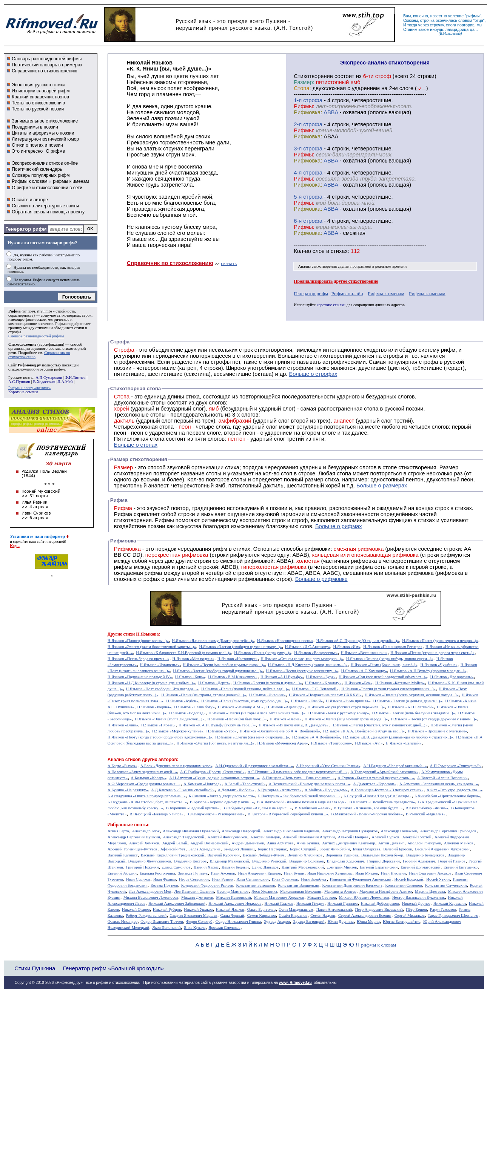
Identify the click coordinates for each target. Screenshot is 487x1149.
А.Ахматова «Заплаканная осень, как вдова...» (438, 784)
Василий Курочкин (223, 855)
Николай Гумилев (342, 903)
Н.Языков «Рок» (358, 683)
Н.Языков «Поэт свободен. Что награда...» (162, 689)
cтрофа (312, 100)
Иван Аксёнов (223, 873)
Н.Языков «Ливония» (267, 695)
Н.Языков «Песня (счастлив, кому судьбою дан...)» (244, 701)
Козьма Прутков (164, 885)
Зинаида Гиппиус (193, 873)
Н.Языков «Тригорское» (331, 743)
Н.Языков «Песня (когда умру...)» (262, 653)
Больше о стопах (135, 445)
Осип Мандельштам (296, 909)
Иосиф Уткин (438, 879)
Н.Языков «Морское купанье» (177, 731)
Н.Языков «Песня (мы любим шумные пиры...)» (224, 665)
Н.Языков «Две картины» (452, 677)
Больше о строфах (313, 374)
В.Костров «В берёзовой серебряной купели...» (288, 814)
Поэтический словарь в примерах (47, 64)
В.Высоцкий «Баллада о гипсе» (156, 814)
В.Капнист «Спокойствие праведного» (382, 802)
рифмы (473, 16)
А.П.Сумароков (48, 377)
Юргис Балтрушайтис (401, 921)
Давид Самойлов (176, 867)
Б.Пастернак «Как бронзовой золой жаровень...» (299, 796)
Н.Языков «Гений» (306, 701)
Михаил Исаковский (233, 897)
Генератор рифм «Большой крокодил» (113, 968)
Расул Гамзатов (443, 909)
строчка (427, 20)
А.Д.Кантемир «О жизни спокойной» (182, 790)
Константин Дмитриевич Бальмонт (352, 885)
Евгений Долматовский (420, 867)
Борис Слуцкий (303, 849)
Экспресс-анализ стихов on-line (45, 163)
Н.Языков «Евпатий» (404, 743)
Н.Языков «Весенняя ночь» (364, 653)
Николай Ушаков (198, 909)
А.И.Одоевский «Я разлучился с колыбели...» (254, 766)
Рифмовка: (308, 112)
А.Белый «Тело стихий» (245, 784)
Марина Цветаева (430, 891)
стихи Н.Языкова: (141, 634)
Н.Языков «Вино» (123, 725)
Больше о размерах (381, 486)
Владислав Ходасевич (345, 861)
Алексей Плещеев (353, 837)
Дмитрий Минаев (342, 867)
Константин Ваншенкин (298, 885)
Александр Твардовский (183, 837)
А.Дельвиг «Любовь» (235, 790)
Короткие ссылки (23, 392)
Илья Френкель (285, 879)
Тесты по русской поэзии (38, 109)
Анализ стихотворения (317, 266)
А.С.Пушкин (19, 382)
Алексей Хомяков (144, 843)
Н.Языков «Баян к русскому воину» (338, 713)
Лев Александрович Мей (150, 891)
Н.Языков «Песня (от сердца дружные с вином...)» (434, 719)
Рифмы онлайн (347, 293)
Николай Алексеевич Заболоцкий (176, 903)
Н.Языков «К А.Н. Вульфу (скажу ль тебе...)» (217, 725)
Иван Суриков (138, 879)
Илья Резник (222, 879)
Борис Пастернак (272, 849)
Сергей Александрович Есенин (364, 915)
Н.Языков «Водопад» (187, 713)
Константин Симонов (403, 885)
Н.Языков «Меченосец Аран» (282, 743)
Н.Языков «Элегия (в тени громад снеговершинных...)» (388, 689)
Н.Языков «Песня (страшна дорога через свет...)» (432, 653)
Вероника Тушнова (341, 855)
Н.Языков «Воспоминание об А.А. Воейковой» (280, 731)
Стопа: (302, 88)
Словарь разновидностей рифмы (47, 58)
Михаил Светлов (321, 897)
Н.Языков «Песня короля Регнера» (392, 647)
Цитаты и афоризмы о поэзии (43, 133)
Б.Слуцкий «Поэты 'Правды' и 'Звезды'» (377, 796)
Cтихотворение (313, 76)
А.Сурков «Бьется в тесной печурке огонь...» (376, 778)
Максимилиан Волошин (300, 891)
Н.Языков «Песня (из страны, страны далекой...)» (203, 695)
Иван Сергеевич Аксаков (430, 873)
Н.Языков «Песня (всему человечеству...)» (302, 671)
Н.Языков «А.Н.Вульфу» (281, 677)
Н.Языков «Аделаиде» (286, 707)
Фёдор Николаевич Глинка (238, 921)
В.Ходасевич (44, 382)
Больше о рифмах (338, 526)
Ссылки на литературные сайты (45, 205)
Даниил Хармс (206, 867)
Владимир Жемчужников (149, 861)
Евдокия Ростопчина (157, 873)
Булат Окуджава (366, 849)
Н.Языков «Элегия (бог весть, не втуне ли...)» (215, 743)
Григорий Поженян (142, 867)
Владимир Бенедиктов (425, 855)
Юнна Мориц (368, 921)
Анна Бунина (307, 843)
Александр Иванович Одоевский (191, 831)
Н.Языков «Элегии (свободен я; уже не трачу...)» (240, 647)
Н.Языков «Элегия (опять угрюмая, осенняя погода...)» (412, 695)
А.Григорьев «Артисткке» (279, 790)
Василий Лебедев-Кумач (263, 855)
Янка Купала (194, 927)
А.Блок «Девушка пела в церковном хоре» (176, 766)
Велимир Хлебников (304, 855)
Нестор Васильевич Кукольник (418, 897)
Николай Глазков (279, 903)
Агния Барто (118, 831)
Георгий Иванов (451, 861)
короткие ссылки (331, 305)
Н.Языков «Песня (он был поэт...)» (237, 719)
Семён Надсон (322, 915)
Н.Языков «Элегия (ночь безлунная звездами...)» (413, 713)
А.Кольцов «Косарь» (148, 778)
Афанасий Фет (172, 849)
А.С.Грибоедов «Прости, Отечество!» (212, 772)
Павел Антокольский (334, 909)
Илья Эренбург (314, 879)
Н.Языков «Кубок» (182, 701)
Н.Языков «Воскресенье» (316, 653)
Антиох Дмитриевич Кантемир (348, 843)
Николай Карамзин (449, 903)
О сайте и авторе (30, 199)
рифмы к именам (71, 181)
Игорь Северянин (194, 879)
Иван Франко (164, 879)
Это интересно (27, 151)
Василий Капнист (123, 855)
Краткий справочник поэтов (40, 97)
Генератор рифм (25, 229)
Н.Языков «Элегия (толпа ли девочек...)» (169, 719)
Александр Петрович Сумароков (350, 831)
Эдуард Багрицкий (309, 921)
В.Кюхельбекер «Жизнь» (426, 808)
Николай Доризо (416, 903)
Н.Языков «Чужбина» (439, 665)
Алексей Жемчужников (227, 837)
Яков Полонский (166, 927)
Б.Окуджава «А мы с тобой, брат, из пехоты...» (147, 802)
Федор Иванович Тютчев (161, 921)
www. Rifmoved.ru (295, 982)
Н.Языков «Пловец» (158, 725)
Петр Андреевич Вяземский (379, 909)
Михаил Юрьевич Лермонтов (364, 897)
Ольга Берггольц (261, 909)
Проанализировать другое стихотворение (336, 281)
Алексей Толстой (416, 837)
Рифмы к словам (29, 181)
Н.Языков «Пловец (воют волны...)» (138, 641)
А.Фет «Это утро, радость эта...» (454, 790)
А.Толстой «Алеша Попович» (442, 778)
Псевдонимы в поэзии (35, 127)
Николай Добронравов (380, 903)
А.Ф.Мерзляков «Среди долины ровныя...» (144, 784)
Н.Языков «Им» (347, 647)
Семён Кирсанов (293, 915)
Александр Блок (146, 831)
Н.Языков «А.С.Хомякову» (364, 671)
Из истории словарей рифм (40, 90)
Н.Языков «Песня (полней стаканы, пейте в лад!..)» (245, 689)
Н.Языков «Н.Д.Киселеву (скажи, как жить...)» (308, 665)
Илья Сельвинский (252, 879)
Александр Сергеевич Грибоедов (448, 831)
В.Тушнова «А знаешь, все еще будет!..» (368, 808)
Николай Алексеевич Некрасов (234, 903)
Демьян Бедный (235, 867)
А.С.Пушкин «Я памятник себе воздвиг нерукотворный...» (297, 772)
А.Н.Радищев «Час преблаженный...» (395, 766)
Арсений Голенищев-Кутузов (132, 849)
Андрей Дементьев (247, 843)
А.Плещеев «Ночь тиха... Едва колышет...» (298, 778)
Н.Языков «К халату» (323, 683)
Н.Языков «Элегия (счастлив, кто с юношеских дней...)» (379, 725)
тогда (412, 25)
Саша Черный (232, 915)
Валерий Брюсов (397, 849)
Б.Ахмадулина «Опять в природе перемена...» (147, 796)
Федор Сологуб (199, 921)
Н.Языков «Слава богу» (194, 707)
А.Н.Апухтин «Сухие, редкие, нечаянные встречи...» (214, 778)
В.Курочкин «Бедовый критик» (192, 808)
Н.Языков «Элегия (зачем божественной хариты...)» (152, 647)
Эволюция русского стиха (38, 84)
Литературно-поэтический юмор (45, 139)
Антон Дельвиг (391, 843)
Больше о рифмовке (321, 579)
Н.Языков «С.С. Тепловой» (315, 689)
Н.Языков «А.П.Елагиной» (410, 707)
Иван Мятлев (366, 873)
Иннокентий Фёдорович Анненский (360, 879)
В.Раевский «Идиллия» (425, 814)
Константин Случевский (446, 885)
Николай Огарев (136, 909)
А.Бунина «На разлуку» (128, 790)
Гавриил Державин (383, 861)
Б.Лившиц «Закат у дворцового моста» (222, 796)
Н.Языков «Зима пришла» (348, 701)
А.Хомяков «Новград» (202, 784)
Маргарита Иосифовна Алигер (385, 891)
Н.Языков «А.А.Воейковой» (316, 737)
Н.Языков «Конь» (190, 677)
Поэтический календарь (37, 169)
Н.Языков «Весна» (285, 719)
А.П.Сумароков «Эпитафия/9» (456, 766)
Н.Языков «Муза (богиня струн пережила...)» (346, 707)
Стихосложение (22, 344)
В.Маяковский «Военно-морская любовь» (366, 814)
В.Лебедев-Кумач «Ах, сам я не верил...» (256, 808)
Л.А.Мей (65, 382)
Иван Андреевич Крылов (259, 873)
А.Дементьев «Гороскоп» (374, 784)
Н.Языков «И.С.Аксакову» (307, 647)
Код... (15, 546)
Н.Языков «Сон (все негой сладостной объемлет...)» (383, 677)
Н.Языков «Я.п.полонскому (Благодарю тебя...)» (213, 641)
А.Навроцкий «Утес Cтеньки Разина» (328, 766)
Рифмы (164, 520)
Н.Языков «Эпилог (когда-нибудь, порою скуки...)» (389, 659)
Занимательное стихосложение (45, 121)
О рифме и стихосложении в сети (47, 187)
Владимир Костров (190, 861)
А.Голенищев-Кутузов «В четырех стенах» (387, 790)
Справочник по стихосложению (44, 71)
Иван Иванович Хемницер (329, 873)
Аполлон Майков (458, 843)
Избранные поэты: (128, 824)
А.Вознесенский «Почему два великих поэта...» (309, 784)
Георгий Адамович (419, 861)
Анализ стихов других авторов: (143, 759)
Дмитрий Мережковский (303, 867)
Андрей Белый (174, 843)
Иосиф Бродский (409, 879)
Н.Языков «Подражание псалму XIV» (140, 677)
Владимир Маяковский (229, 861)
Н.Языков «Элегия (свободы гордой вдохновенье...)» (218, 671)
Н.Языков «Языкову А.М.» (241, 707)
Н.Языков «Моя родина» (193, 659)
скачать (229, 263)
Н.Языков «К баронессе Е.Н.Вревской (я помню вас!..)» (183, 653)
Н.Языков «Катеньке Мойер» (400, 683)
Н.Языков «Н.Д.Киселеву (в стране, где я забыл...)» (151, 683)
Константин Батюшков (255, 885)
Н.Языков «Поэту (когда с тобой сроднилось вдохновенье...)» (160, 737)
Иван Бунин (294, 873)
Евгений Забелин (122, 873)
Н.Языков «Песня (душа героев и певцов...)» (440, 641)
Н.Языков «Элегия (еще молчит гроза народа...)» (346, 719)
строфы (14, 332)
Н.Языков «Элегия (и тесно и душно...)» (267, 683)
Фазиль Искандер (122, 921)
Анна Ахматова (280, 843)
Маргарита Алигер (340, 891)
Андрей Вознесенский (209, 843)
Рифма (14, 311)
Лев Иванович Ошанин (194, 891)
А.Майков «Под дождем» (326, 790)
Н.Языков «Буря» (321, 677)
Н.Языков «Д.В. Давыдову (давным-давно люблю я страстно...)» (398, 737)
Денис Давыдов (265, 867)
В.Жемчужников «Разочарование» (215, 814)
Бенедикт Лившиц (238, 849)
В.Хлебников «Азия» (312, 808)
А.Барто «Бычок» (122, 766)
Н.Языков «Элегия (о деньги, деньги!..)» (407, 701)
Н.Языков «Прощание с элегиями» (437, 731)
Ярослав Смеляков (224, 927)
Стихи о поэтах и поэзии (37, 145)
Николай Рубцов (167, 909)
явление (456, 16)
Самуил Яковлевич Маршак (193, 915)
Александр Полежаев (399, 831)
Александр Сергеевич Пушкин (134, 837)
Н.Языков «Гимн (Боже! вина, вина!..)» (384, 665)
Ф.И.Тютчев (75, 377)
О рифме (55, 151)
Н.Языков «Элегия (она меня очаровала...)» (252, 737)
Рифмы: (304, 106)
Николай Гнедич (310, 903)
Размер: (304, 82)
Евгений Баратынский (379, 867)
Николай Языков (230, 909)
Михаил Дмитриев (197, 897)
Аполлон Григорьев (424, 843)
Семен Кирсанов (261, 915)
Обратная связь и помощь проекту (48, 211)
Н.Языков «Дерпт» (214, 683)
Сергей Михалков (410, 915)
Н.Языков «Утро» (221, 731)
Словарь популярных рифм (40, 175)
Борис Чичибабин (334, 849)
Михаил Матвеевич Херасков (279, 897)
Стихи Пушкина (34, 968)
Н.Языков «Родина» (154, 707)
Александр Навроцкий (241, 831)
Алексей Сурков (385, 837)
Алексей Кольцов (265, 837)
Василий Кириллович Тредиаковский (172, 855)
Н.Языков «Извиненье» (160, 665)
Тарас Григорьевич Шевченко (453, 915)
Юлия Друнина (341, 921)
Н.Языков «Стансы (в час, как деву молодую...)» (301, 659)
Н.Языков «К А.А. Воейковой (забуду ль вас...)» (364, 731)
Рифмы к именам (386, 293)
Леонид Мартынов (232, 891)
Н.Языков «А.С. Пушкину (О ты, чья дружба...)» (357, 641)
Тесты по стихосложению (38, 103)
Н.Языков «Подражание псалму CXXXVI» (325, 695)
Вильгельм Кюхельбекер (382, 855)
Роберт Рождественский (146, 915)
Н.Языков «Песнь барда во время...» (139, 659)
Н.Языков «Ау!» (368, 743)
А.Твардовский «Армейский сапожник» (384, 772)
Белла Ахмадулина (204, 849)
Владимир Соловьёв (306, 861)
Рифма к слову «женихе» (29, 388)
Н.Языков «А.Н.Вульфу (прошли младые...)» (428, 671)
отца (479, 20)
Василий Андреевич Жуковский (442, 849)
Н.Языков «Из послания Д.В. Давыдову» (293, 725)
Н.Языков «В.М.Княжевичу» (232, 677)
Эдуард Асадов (277, 921)
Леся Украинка (264, 891)
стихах (339, 251)
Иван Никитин (393, 873)
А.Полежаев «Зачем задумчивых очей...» (142, 772)
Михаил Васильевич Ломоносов (150, 897)
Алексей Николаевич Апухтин (309, 837)
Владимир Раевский (269, 861)
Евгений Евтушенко (461, 867)
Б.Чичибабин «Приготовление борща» (447, 796)
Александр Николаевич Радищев (291, 831)
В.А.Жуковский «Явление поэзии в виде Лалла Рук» (302, 802)
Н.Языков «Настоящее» (237, 659)
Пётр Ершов (416, 909)
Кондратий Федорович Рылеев (207, 885)
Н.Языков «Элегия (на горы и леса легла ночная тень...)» (256, 713)
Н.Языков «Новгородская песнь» (285, 641)
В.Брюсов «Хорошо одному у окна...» (222, 802)
